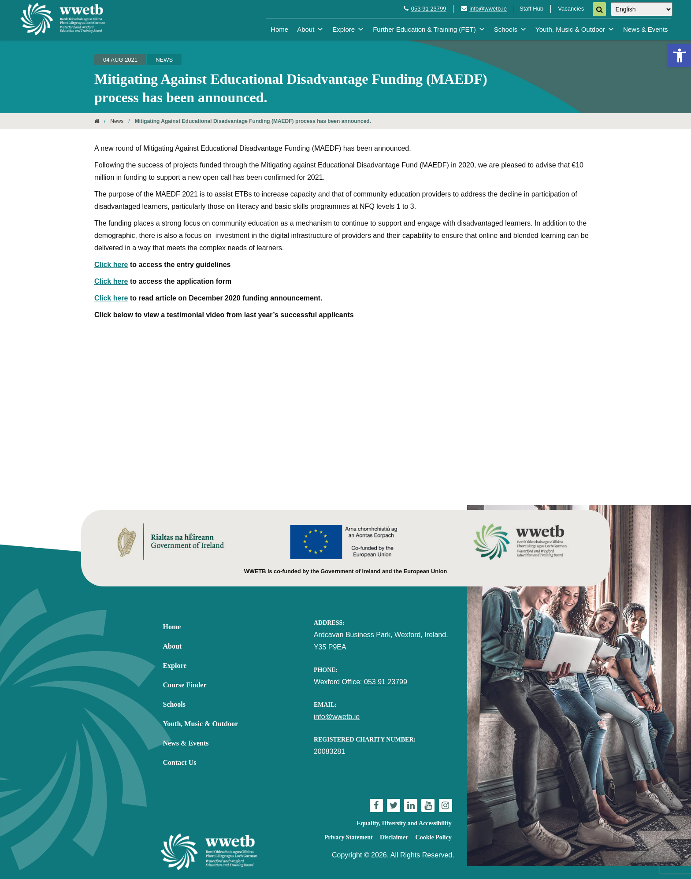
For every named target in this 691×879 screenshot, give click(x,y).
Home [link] (279, 29)
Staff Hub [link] (531, 8)
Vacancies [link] (571, 8)
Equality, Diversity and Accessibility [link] (404, 823)
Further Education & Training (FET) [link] (429, 29)
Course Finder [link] (184, 685)
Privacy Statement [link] (348, 837)
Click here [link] (111, 264)
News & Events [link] (645, 29)
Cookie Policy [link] (434, 837)
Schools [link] (510, 29)
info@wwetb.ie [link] (488, 8)
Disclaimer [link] (394, 837)
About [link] (310, 29)
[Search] (599, 9)
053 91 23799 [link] (428, 8)
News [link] (164, 59)
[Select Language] (641, 9)
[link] (679, 55)
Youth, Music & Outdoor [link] (574, 29)
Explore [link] (348, 29)
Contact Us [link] (179, 762)
